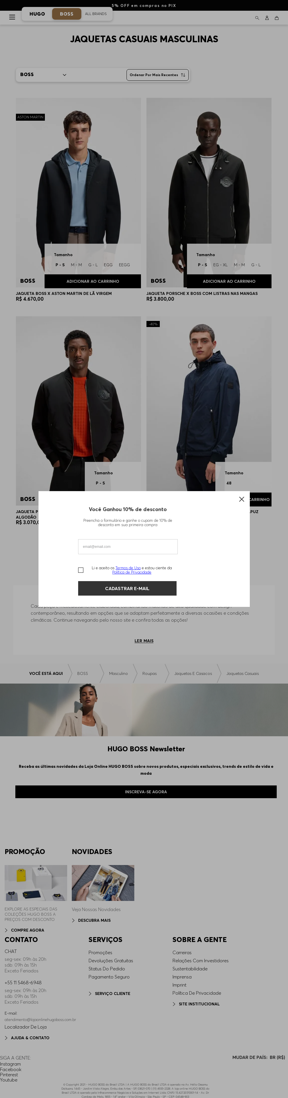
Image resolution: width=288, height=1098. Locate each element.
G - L (256, 264)
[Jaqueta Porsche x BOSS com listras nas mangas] (209, 202)
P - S (202, 264)
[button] (257, 18)
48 (228, 483)
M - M (239, 264)
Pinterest (9, 1074)
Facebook (10, 1069)
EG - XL (220, 264)
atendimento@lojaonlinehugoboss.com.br (40, 1019)
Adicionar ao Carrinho (229, 281)
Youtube (8, 1080)
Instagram (10, 1064)
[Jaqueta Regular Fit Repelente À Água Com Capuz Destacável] (209, 423)
